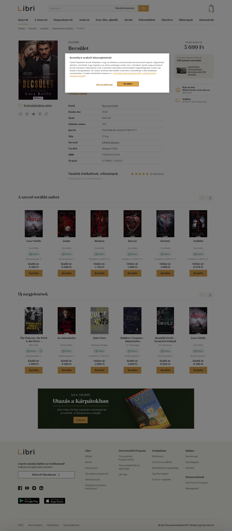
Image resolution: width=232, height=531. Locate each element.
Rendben (128, 84)
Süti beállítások (104, 84)
